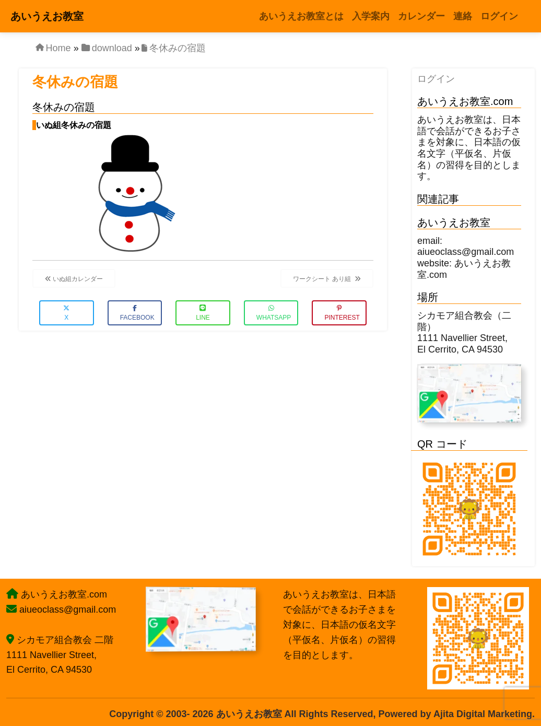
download (112, 48)
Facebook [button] (137, 313)
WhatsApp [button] (273, 313)
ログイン (436, 79)
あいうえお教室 (47, 16)
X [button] (66, 313)
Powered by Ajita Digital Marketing (455, 714)
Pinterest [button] (341, 313)
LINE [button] (203, 313)
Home (58, 48)
